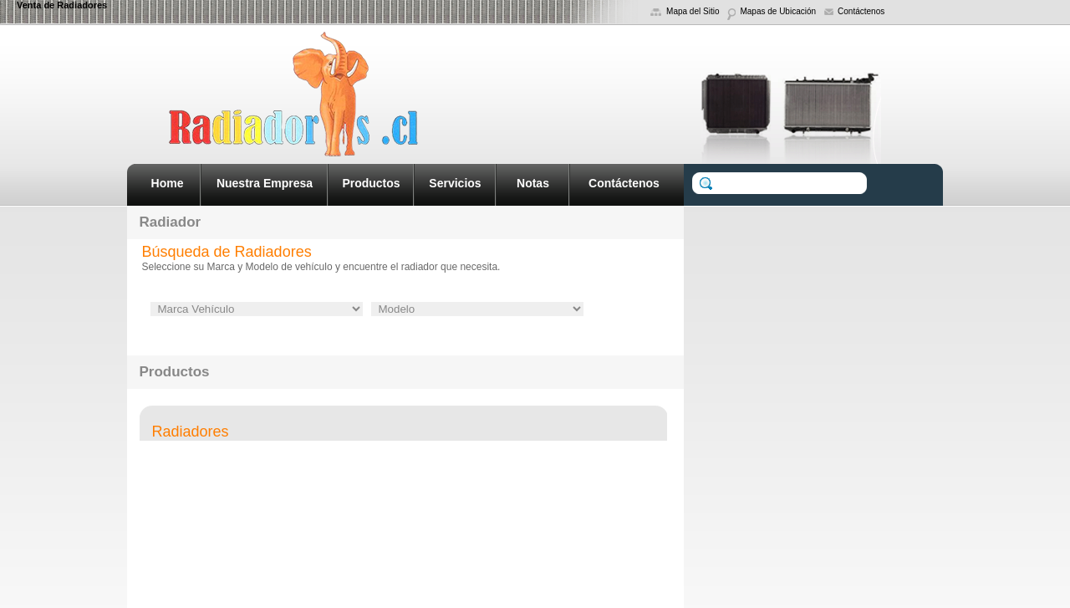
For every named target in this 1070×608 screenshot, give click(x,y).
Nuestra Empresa (265, 183)
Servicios (455, 183)
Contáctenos (624, 183)
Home (167, 183)
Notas (533, 183)
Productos (371, 183)
